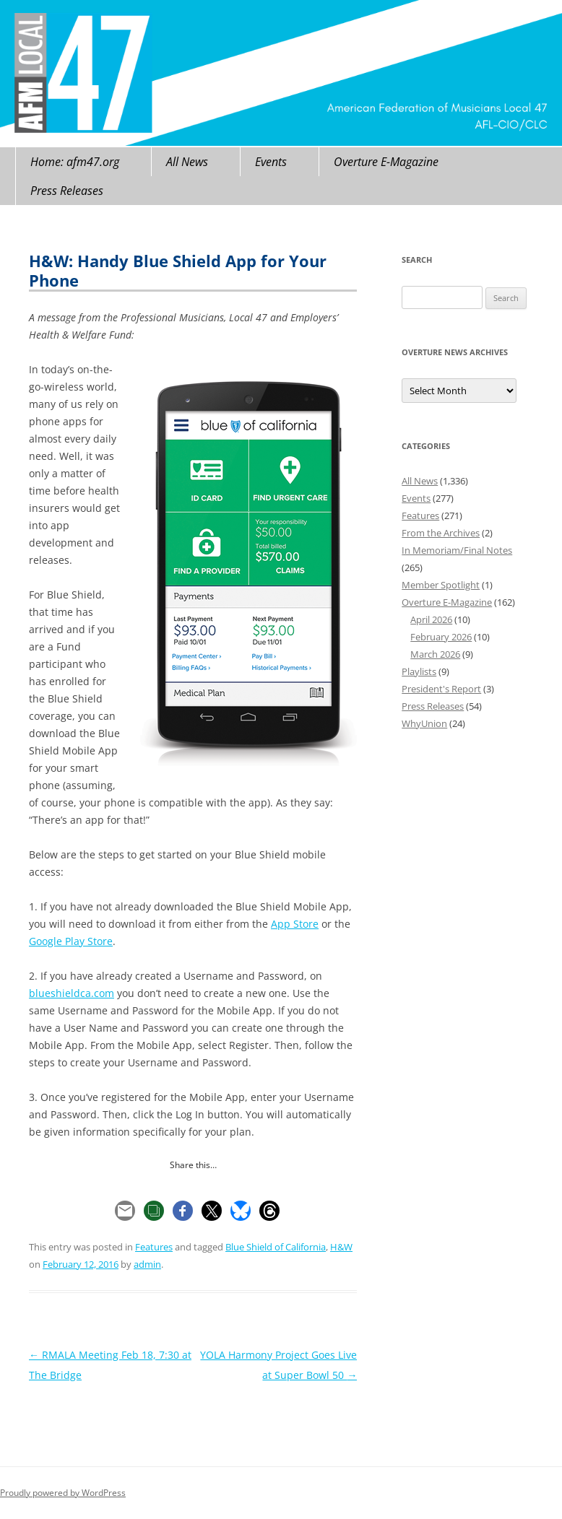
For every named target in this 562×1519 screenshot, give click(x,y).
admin (147, 1264)
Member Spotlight (441, 584)
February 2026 (441, 636)
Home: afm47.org (74, 162)
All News (187, 162)
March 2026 (435, 654)
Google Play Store (71, 941)
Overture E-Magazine (386, 162)
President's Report (441, 688)
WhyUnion (424, 723)
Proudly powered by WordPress (63, 1493)
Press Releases (66, 191)
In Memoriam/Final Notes (457, 550)
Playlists (419, 671)
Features (154, 1246)
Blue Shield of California (275, 1246)
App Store (295, 924)
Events (271, 162)
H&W (341, 1246)
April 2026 (431, 619)
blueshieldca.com (71, 993)
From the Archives (441, 532)
